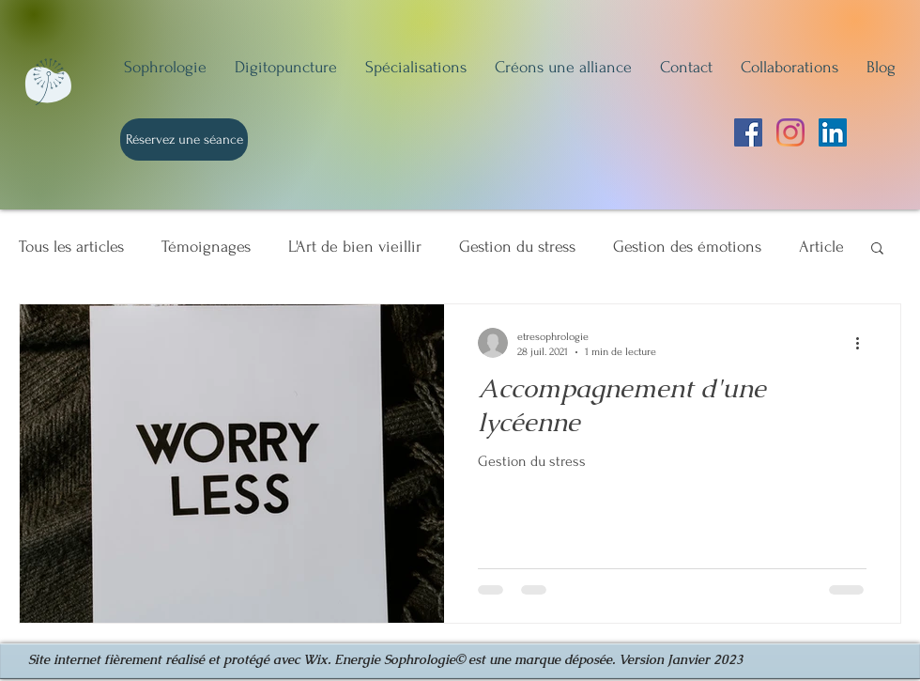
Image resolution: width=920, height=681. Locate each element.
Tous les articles (71, 246)
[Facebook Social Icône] (748, 132)
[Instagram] (790, 132)
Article (821, 246)
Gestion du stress (517, 246)
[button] (877, 249)
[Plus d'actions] (863, 343)
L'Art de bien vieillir (355, 246)
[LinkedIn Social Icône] (833, 132)
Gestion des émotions (687, 246)
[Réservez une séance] (184, 139)
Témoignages (206, 246)
